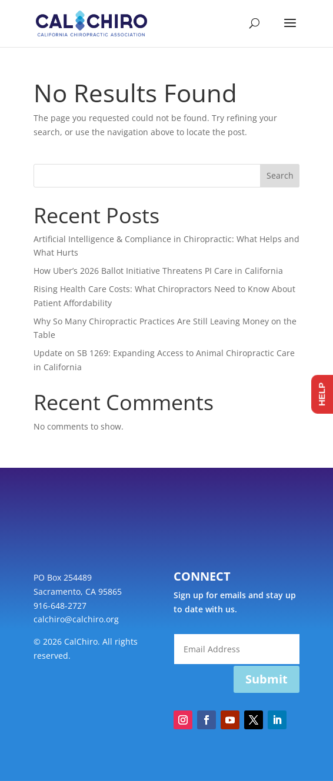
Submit (266, 679)
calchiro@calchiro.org (76, 619)
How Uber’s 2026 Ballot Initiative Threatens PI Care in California (158, 270)
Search (280, 175)
